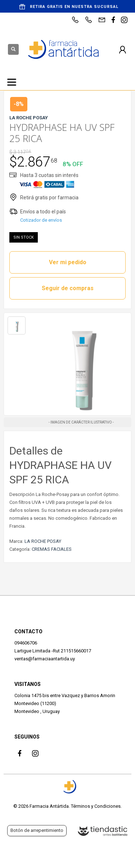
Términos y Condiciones (96, 806)
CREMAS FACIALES (52, 549)
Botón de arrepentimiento (36, 830)
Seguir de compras (68, 288)
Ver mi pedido (67, 262)
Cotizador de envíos (41, 220)
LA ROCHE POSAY (42, 541)
